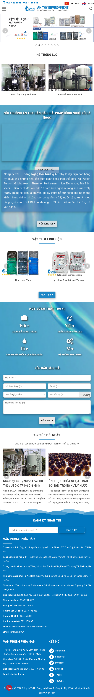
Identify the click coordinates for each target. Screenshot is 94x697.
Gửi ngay (47, 420)
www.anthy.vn (18, 626)
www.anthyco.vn (39, 626)
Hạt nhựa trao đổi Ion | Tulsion (68, 280)
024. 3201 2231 (41, 595)
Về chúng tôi (47, 228)
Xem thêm (47, 299)
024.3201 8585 (21, 595)
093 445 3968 (65, 595)
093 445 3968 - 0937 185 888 (22, 2)
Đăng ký (72, 530)
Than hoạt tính (23, 280)
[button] (36, 45)
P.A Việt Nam (48, 692)
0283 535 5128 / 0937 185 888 (29, 668)
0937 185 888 (80, 595)
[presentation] (5, 31)
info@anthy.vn (17, 632)
